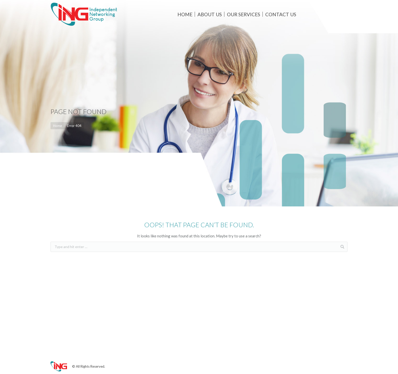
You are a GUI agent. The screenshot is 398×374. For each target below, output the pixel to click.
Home (57, 126)
